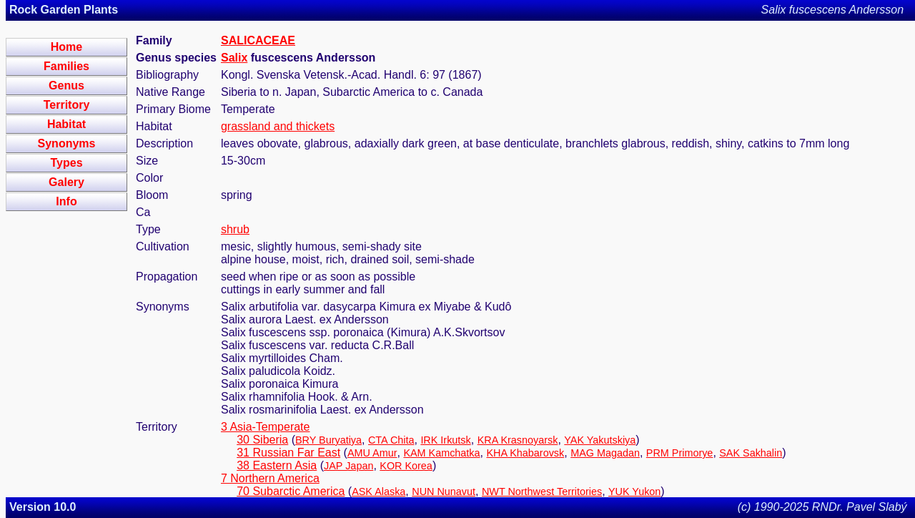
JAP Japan (348, 465)
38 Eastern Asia (277, 465)
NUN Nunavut (443, 491)
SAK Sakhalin (750, 453)
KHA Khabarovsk (525, 453)
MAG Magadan (605, 453)
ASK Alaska (378, 491)
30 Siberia (262, 440)
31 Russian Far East (288, 452)
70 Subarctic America (291, 491)
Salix (234, 58)
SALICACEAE (258, 40)
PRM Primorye (679, 453)
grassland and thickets (278, 126)
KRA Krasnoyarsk (518, 440)
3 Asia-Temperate (265, 427)
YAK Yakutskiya (599, 440)
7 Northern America (270, 478)
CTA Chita (391, 440)
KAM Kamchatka (441, 453)
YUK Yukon (634, 491)
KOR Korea (406, 465)
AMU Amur (372, 453)
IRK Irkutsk (445, 440)
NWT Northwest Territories (542, 491)
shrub (235, 229)
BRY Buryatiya (328, 440)
